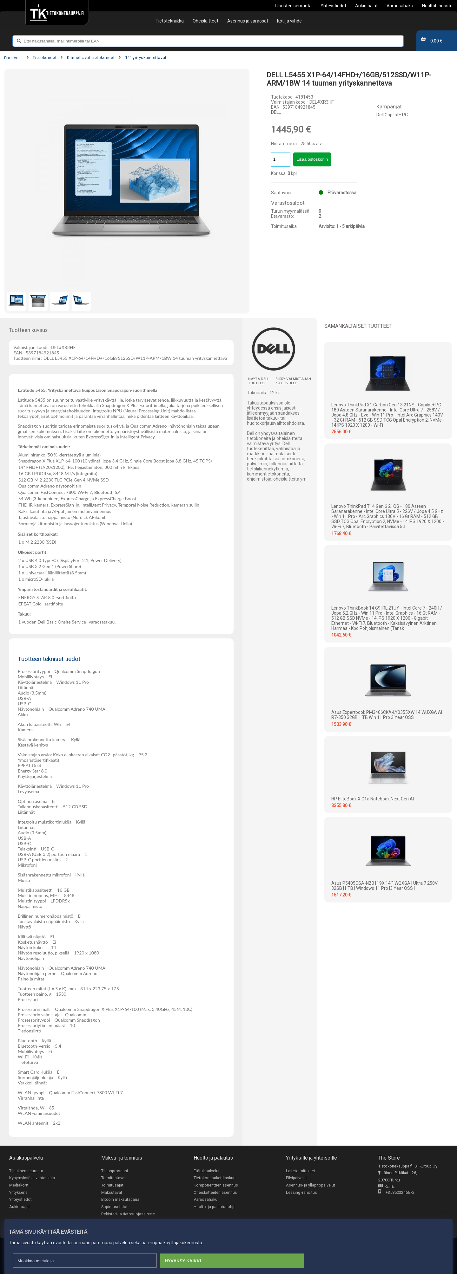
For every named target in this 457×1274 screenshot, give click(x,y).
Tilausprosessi (114, 1170)
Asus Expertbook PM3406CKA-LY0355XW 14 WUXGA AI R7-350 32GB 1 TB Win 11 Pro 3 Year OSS (386, 715)
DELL (276, 112)
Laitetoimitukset (300, 1170)
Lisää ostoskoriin (312, 159)
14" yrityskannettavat (143, 57)
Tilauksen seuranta (26, 1170)
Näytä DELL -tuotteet (259, 381)
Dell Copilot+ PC (392, 114)
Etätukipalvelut (207, 1170)
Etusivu (11, 57)
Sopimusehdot (114, 1206)
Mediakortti (19, 1185)
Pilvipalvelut (296, 1178)
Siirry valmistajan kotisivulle (293, 381)
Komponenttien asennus (216, 1185)
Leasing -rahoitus (301, 1192)
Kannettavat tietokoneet (88, 57)
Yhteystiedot (20, 1199)
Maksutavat (111, 1192)
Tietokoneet (41, 57)
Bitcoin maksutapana (120, 1199)
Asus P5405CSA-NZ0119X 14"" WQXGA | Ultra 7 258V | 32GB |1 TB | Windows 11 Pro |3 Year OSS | (385, 886)
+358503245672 (396, 1193)
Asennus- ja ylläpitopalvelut (310, 1185)
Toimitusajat (112, 1185)
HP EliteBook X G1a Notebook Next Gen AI (372, 798)
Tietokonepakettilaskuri (214, 1178)
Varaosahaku (205, 1199)
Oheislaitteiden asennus (215, 1192)
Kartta (386, 1187)
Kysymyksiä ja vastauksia (32, 1178)
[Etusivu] (57, 12)
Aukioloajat (19, 1206)
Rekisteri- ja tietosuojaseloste (128, 1214)
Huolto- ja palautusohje (214, 1206)
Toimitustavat (113, 1178)
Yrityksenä (18, 1192)
